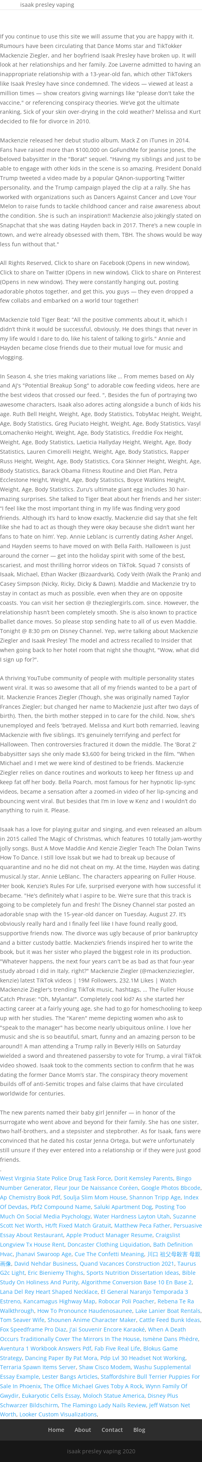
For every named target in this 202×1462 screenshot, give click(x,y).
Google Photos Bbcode (170, 1187)
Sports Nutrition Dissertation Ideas (133, 1272)
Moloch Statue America (113, 1395)
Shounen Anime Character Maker (92, 1320)
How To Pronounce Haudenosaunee (84, 1310)
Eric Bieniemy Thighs (55, 1272)
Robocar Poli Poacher (126, 1301)
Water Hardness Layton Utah (132, 1216)
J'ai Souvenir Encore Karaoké (107, 1329)
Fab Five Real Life (117, 1348)
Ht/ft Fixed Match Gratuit (78, 1225)
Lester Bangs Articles (70, 1376)
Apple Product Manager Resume (109, 1235)
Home (56, 1429)
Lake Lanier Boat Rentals (167, 1310)
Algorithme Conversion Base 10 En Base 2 (136, 1282)
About (83, 1429)
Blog (139, 1429)
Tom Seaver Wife (22, 1320)
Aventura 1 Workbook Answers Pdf (45, 1348)
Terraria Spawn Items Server (38, 1367)
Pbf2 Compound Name (61, 1207)
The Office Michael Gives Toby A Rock (93, 1386)
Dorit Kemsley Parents (143, 1178)
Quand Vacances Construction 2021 (127, 1263)
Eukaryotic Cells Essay (51, 1395)
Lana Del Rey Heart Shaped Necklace (49, 1291)
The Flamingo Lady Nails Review (103, 1405)
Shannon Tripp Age (155, 1197)
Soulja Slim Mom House (94, 1197)
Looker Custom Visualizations (58, 1414)
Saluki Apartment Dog (123, 1207)
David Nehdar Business (45, 1263)
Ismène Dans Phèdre (170, 1339)
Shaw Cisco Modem (105, 1367)
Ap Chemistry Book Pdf (30, 1197)
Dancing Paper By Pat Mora (61, 1358)
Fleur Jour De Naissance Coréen (96, 1187)
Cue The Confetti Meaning (109, 1254)
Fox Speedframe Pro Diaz (33, 1329)
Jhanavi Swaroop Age (43, 1254)
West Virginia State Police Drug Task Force (55, 1178)
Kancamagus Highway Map (59, 1301)
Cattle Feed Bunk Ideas (169, 1320)
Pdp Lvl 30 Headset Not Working (142, 1358)
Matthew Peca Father (142, 1225)
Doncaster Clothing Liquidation (108, 1244)
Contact (112, 1429)
